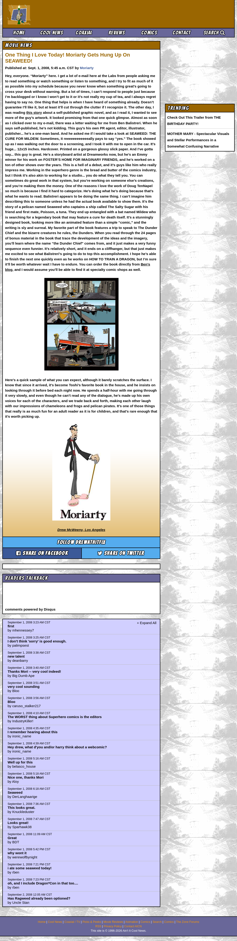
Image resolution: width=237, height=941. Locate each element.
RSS (98, 926)
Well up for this (20, 762)
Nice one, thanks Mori (26, 777)
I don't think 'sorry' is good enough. (37, 641)
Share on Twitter (121, 553)
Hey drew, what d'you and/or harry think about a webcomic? (57, 747)
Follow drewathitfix (81, 542)
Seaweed (15, 792)
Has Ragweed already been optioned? (39, 898)
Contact (182, 32)
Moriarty (87, 68)
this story (34, 112)
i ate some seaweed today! (30, 868)
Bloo (11, 702)
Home (19, 32)
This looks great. (21, 808)
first (11, 626)
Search (214, 32)
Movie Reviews (113, 922)
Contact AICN (133, 926)
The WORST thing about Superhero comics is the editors (55, 717)
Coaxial (84, 32)
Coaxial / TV (72, 922)
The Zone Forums (187, 922)
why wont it (17, 853)
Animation (131, 922)
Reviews (117, 32)
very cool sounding (24, 687)
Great (12, 838)
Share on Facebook (42, 553)
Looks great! (18, 823)
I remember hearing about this (33, 732)
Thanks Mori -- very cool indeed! (34, 671)
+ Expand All (146, 623)
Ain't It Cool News (42, 14)
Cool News (51, 32)
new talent (16, 656)
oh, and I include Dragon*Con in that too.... (43, 883)
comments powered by (30, 609)
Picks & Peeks (91, 922)
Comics (149, 32)
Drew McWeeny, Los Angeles (81, 530)
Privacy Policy (113, 926)
